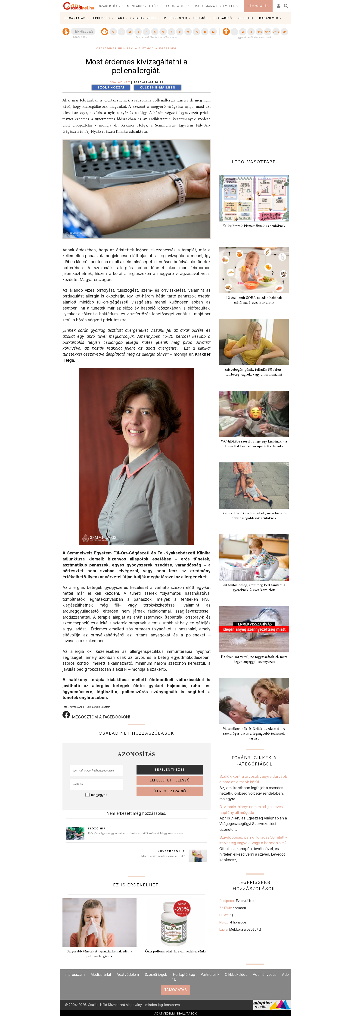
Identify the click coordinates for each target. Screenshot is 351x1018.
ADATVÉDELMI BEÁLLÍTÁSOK (175, 1013)
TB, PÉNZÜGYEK (174, 18)
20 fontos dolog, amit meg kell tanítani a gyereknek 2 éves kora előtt (254, 587)
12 (213, 31)
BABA (120, 18)
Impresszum (75, 974)
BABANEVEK (268, 18)
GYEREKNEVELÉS (143, 18)
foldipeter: (236, 901)
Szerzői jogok (156, 974)
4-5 (259, 31)
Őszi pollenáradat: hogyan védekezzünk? (175, 951)
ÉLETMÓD (200, 18)
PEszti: (226, 915)
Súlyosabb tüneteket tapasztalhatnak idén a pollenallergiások (99, 954)
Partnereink (210, 974)
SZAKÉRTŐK (108, 6)
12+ (284, 31)
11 (205, 31)
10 (196, 31)
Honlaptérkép (184, 974)
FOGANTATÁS (75, 18)
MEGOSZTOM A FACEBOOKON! (96, 715)
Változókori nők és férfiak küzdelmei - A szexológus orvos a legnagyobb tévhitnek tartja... (254, 734)
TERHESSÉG (100, 18)
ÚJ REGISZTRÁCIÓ (170, 791)
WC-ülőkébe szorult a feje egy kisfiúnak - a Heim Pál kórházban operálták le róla (254, 444)
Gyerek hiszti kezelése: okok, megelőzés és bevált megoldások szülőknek (254, 516)
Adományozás (264, 974)
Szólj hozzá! (110, 87)
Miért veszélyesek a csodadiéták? (163, 856)
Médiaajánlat (100, 974)
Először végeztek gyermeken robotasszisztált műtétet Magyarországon (135, 833)
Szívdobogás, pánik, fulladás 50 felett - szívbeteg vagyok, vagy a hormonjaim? (254, 372)
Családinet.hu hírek (114, 48)
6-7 (267, 31)
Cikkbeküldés (236, 974)
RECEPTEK (246, 18)
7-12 (276, 31)
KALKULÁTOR (175, 6)
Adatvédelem (128, 974)
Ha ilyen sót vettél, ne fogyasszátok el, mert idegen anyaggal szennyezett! (254, 659)
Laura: (240, 929)
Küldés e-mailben (157, 87)
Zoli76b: (233, 908)
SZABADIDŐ (223, 18)
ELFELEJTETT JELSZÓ (170, 780)
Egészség (168, 48)
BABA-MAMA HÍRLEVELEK (215, 6)
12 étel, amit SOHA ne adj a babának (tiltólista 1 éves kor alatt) (254, 300)
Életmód (146, 48)
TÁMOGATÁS (258, 6)
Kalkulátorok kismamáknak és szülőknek (254, 226)
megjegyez (99, 795)
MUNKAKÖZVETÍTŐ (141, 6)
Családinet (120, 82)
